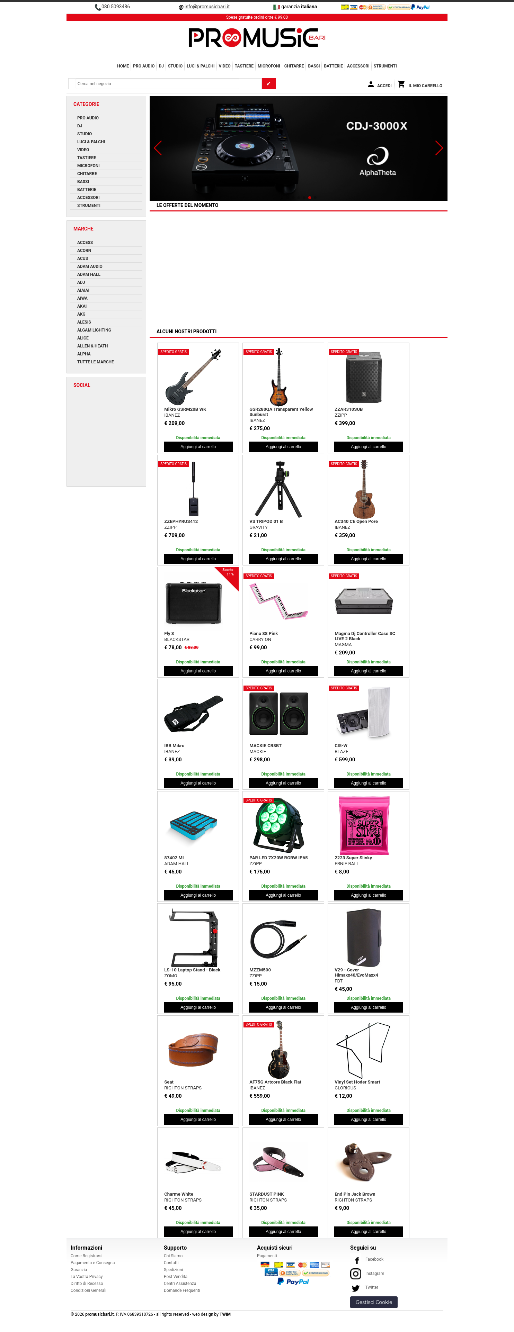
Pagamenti (267, 1255)
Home (123, 66)
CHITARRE (294, 66)
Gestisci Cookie (374, 1302)
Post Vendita (175, 1276)
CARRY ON (260, 639)
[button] (157, 148)
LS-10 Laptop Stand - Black (192, 969)
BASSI (314, 66)
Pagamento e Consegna (93, 1262)
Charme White (178, 1194)
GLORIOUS (345, 1087)
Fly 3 (169, 633)
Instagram (367, 1273)
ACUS (340, 288)
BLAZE (341, 751)
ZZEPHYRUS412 (181, 521)
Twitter (364, 1287)
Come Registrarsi (87, 1255)
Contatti (171, 1262)
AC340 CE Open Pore (356, 521)
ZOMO (170, 975)
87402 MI (174, 857)
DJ (161, 66)
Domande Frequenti (182, 1290)
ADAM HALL (176, 863)
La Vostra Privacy (87, 1276)
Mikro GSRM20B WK (185, 409)
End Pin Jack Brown (355, 1194)
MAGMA (343, 644)
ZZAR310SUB (349, 409)
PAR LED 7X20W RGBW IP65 (278, 857)
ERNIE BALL (347, 863)
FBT (339, 981)
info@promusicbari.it (207, 6)
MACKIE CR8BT (265, 745)
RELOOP (172, 288)
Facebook (366, 1259)
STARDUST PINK (266, 1194)
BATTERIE (333, 66)
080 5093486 (115, 6)
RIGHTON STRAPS (183, 1087)
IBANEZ (172, 415)
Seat (169, 1082)
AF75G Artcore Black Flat (275, 1082)
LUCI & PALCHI (200, 66)
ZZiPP (341, 415)
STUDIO (175, 66)
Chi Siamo (173, 1255)
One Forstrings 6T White (359, 283)
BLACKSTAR (176, 639)
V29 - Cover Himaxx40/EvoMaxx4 (356, 972)
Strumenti (385, 66)
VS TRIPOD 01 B (266, 521)
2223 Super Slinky (353, 857)
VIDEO (225, 66)
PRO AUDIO (143, 66)
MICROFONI (269, 66)
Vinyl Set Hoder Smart (357, 1082)
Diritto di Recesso (87, 1283)
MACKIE (257, 288)
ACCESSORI (358, 66)
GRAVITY (258, 527)
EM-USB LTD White (268, 283)
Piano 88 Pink (263, 633)
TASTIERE (244, 66)
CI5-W (341, 745)
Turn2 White (176, 283)
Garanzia (79, 1269)
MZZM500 (260, 969)
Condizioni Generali (88, 1290)
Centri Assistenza (180, 1283)
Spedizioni (173, 1269)
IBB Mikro (174, 745)
